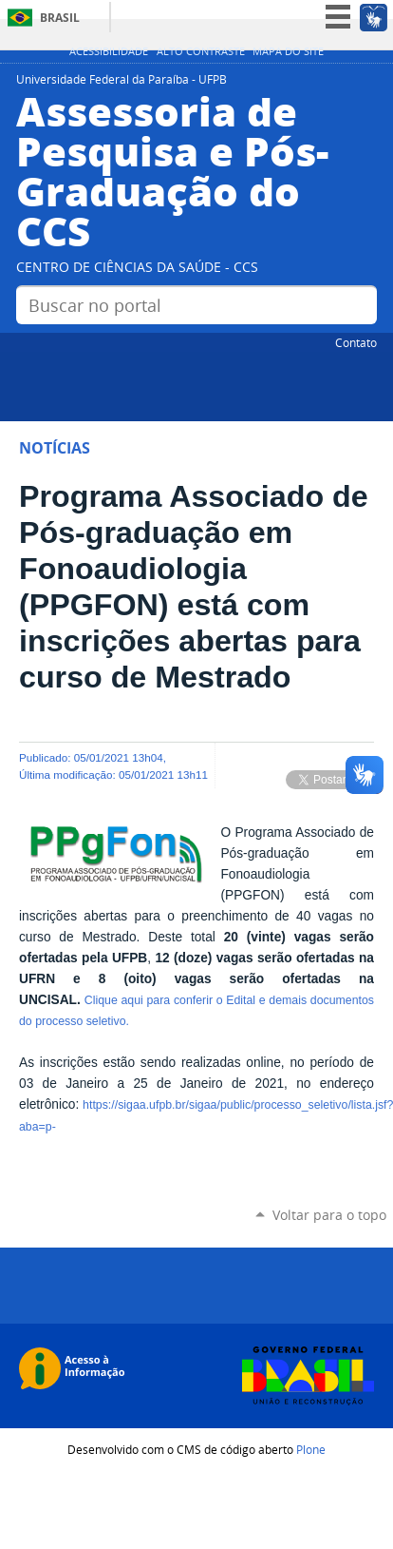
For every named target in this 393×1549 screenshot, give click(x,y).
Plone (311, 1449)
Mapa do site (288, 51)
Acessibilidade (108, 51)
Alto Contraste (201, 51)
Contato (356, 342)
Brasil (60, 18)
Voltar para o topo (329, 1215)
